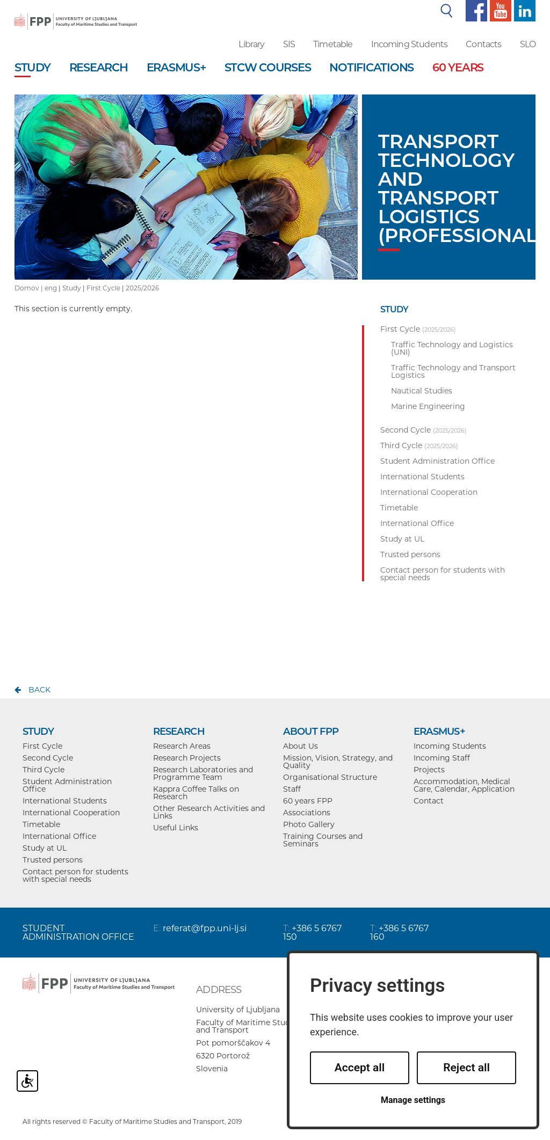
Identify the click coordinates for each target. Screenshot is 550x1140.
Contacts (483, 44)
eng (51, 288)
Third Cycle (43, 769)
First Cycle (103, 288)
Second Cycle (48, 758)
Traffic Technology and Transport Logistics (453, 371)
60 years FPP (307, 801)
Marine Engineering (428, 406)
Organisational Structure (330, 777)
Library (251, 44)
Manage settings (413, 1100)
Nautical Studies (421, 390)
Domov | (30, 288)
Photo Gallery (309, 824)
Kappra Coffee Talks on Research (196, 792)
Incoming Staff (442, 758)
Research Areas (182, 746)
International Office (59, 836)
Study (71, 288)
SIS (289, 44)
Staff (292, 789)
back (39, 690)
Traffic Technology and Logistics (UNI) (452, 348)
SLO (527, 44)
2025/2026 (142, 288)
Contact (429, 801)
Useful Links (175, 827)
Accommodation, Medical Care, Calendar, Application (464, 785)
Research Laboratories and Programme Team (203, 773)
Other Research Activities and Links (209, 812)
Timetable (332, 44)
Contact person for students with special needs (75, 875)
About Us (300, 746)
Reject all (466, 1067)
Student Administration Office (67, 785)
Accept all (360, 1067)
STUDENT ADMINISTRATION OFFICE (78, 932)
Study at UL (45, 848)
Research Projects (187, 758)
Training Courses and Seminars (323, 840)
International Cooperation (71, 812)
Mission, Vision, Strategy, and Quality (338, 761)
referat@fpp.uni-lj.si (205, 928)
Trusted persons (53, 860)
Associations (306, 812)
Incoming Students (409, 44)
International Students (65, 801)
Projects (429, 769)
